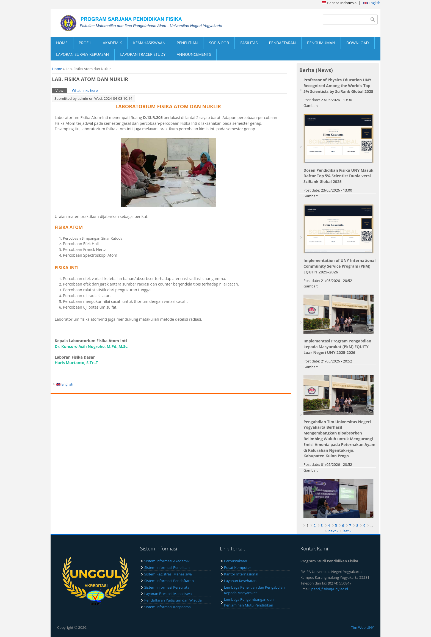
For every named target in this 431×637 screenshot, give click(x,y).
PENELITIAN (187, 42)
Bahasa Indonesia (339, 2)
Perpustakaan (235, 560)
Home (57, 68)
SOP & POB (219, 42)
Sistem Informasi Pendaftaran (169, 580)
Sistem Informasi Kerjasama (167, 606)
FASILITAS (249, 42)
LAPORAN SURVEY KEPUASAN (82, 54)
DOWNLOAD (357, 42)
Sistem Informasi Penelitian (167, 567)
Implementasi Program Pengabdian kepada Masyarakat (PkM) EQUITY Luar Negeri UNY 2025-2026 (337, 346)
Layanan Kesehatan (240, 580)
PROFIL (85, 42)
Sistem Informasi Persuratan (168, 587)
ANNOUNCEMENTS (194, 54)
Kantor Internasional (241, 574)
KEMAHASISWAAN (149, 42)
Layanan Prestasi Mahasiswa (168, 593)
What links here (85, 90)
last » (347, 530)
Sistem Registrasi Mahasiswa (168, 574)
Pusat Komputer (237, 567)
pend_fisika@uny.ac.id (329, 588)
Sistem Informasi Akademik (167, 560)
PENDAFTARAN (282, 42)
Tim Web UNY (362, 627)
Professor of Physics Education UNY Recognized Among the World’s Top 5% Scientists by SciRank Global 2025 (338, 85)
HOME (62, 42)
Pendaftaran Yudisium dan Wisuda (173, 600)
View (61, 90)
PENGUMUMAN (321, 42)
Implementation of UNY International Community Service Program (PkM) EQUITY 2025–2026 (339, 266)
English (371, 2)
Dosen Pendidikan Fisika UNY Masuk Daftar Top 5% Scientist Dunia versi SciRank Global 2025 (338, 176)
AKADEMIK (112, 42)
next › (333, 530)
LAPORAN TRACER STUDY (142, 54)
